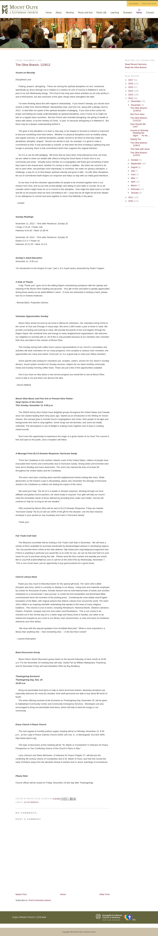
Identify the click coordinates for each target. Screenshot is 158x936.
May (133, 178)
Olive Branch (31, 802)
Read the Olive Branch (136, 67)
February (135, 189)
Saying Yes (135, 139)
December (136, 101)
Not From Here (137, 114)
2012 (131, 98)
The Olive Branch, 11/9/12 (33, 64)
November (136, 105)
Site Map (41, 917)
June (133, 174)
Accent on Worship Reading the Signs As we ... (140, 133)
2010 (131, 201)
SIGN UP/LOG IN (149, 4)
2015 (131, 87)
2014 (131, 91)
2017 (131, 80)
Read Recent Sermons (136, 64)
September (136, 163)
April (133, 181)
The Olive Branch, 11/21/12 (138, 119)
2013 (131, 94)
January (135, 192)
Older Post (104, 894)
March (134, 185)
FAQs (15, 917)
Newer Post (21, 894)
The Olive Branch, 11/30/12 (138, 109)
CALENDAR (134, 4)
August (134, 167)
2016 (131, 83)
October (135, 160)
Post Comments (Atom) (40, 900)
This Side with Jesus (140, 149)
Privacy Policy (27, 917)
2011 (131, 197)
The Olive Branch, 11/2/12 (138, 154)
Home (63, 894)
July (133, 171)
